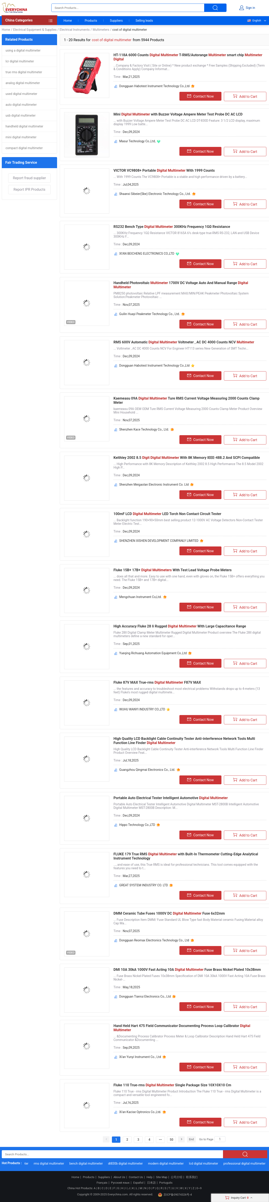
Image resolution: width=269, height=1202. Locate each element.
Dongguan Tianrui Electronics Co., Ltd (145, 996)
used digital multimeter (21, 94)
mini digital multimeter (21, 137)
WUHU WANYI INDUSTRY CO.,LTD (142, 709)
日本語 (151, 1182)
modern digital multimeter (168, 1163)
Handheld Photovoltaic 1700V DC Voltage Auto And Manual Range (180, 285)
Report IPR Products (29, 189)
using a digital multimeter (23, 50)
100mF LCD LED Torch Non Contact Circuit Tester (167, 514)
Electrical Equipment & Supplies (34, 29)
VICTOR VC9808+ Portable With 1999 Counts (164, 170)
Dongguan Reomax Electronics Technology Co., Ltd (154, 940)
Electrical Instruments (75, 29)
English (254, 20)
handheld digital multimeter (24, 126)
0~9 (199, 1188)
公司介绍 (176, 1177)
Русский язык (120, 1182)
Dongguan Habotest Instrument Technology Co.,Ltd (154, 86)
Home (67, 20)
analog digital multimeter (23, 83)
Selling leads (144, 20)
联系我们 (192, 1177)
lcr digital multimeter (20, 61)
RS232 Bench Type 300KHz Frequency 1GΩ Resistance (171, 227)
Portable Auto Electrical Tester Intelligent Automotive (170, 798)
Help (149, 1177)
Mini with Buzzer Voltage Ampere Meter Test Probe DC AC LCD (178, 114)
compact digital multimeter (24, 148)
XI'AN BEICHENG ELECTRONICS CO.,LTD (146, 253)
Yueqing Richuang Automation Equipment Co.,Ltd (153, 653)
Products (91, 20)
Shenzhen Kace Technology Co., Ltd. (144, 429)
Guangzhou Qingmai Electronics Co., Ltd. (147, 769)
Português (166, 1182)
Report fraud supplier (29, 178)
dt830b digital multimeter (127, 1163)
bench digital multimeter (88, 1163)
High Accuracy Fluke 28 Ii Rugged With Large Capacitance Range (179, 626)
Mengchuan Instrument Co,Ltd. (140, 597)
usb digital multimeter (21, 115)
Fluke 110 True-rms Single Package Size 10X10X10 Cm (172, 1085)
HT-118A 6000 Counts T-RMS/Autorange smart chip (187, 57)
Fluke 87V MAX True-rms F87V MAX (157, 682)
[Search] (219, 1139)
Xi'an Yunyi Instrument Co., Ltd (140, 1057)
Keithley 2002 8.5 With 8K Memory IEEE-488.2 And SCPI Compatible (186, 458)
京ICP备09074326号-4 (175, 1195)
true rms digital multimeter (24, 72)
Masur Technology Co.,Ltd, (137, 141)
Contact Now (200, 96)
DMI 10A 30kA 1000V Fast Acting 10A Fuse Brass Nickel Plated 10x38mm (187, 969)
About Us (119, 1177)
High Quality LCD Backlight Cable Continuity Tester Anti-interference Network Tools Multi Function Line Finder (184, 741)
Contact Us (136, 1177)
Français (101, 1182)
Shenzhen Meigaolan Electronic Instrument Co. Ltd (154, 484)
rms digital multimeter (51, 1163)
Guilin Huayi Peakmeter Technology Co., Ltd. (149, 314)
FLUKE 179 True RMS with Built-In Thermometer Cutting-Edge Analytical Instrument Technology (185, 856)
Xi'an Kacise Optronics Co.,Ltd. (140, 1112)
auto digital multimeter (21, 104)
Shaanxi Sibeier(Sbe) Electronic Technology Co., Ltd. (155, 194)
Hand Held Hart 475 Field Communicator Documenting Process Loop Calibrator (181, 1028)
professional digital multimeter (246, 1163)
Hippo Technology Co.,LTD (137, 825)
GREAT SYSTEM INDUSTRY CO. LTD (143, 885)
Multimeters (101, 29)
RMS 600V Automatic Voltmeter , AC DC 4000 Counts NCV (183, 342)
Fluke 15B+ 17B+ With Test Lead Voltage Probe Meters (172, 570)
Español (138, 1182)
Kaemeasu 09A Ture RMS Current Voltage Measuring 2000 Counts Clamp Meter (186, 400)
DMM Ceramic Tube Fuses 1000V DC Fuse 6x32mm (169, 913)
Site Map (161, 1177)
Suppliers (116, 20)
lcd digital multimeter (205, 1163)
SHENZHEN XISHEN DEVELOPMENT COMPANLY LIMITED (158, 540)
